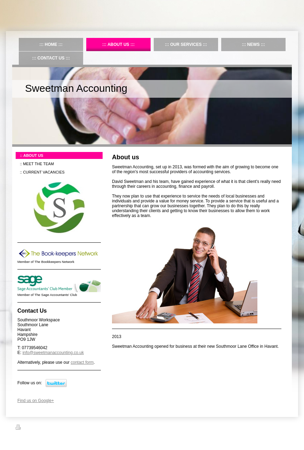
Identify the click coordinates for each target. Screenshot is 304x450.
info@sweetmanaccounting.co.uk (53, 352)
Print (24, 428)
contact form (82, 362)
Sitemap (41, 428)
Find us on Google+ (35, 400)
